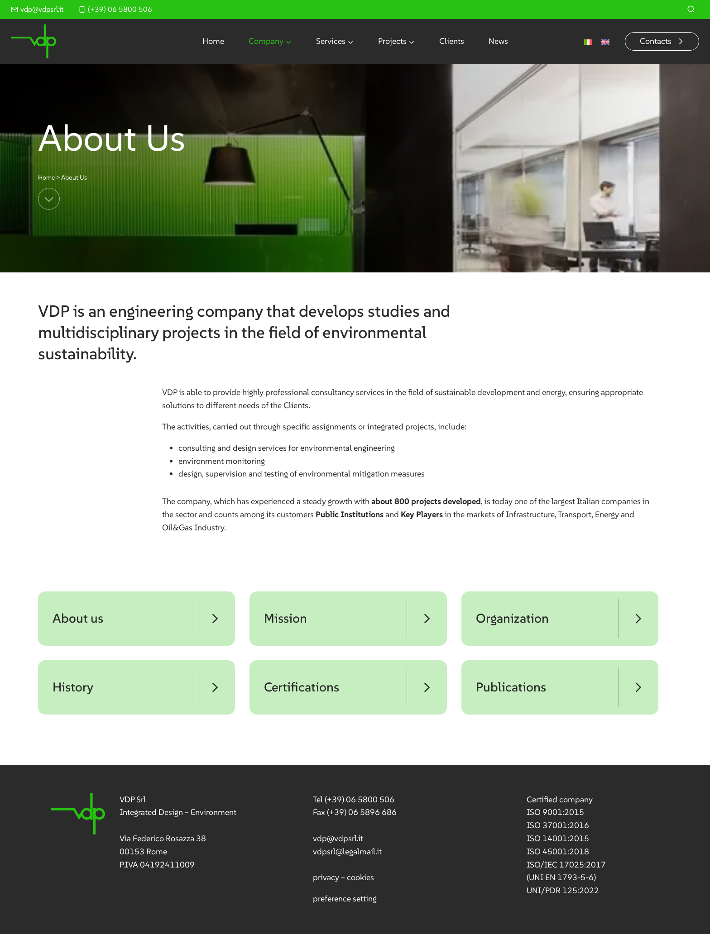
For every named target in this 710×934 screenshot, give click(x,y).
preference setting (345, 898)
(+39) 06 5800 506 (359, 799)
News (498, 41)
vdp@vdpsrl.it (338, 838)
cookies (360, 877)
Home (213, 41)
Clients (451, 41)
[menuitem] (588, 41)
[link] (143, 832)
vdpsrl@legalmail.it (347, 851)
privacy (326, 877)
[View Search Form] (691, 9)
